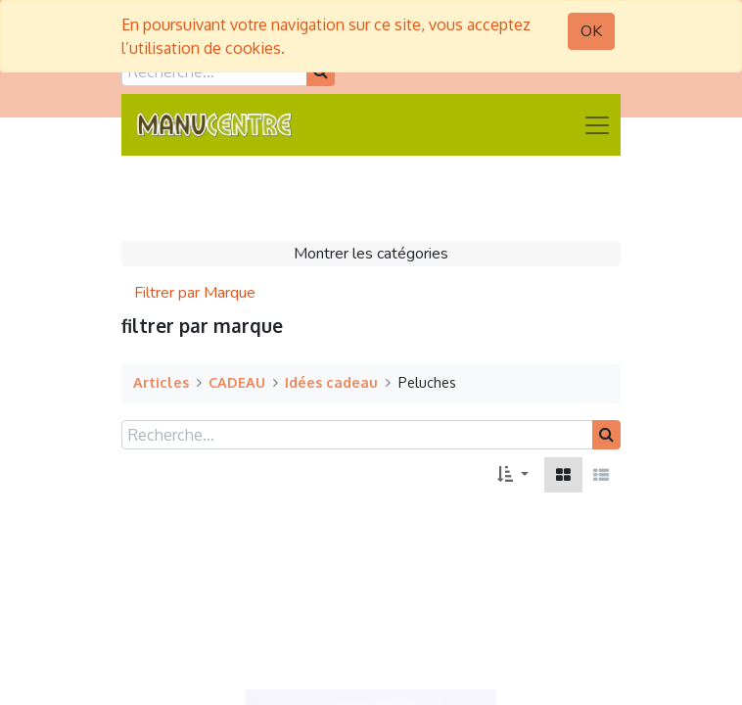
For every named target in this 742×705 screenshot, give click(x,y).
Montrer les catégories (371, 253)
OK (591, 31)
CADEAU (237, 382)
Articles (161, 382)
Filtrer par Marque (194, 293)
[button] (513, 475)
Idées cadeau (331, 382)
